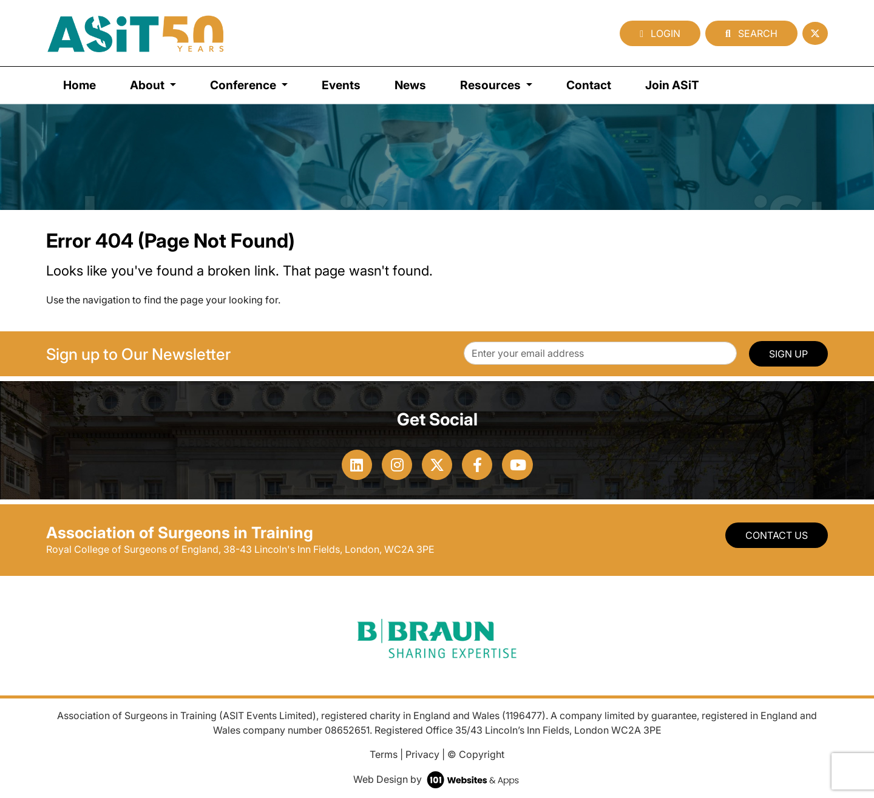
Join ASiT (672, 85)
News (410, 85)
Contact (588, 85)
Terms (384, 754)
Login (660, 33)
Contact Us (776, 535)
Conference (244, 85)
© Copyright (475, 754)
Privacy (422, 754)
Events (341, 85)
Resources (491, 85)
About (148, 85)
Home (79, 85)
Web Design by (437, 779)
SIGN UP (788, 354)
